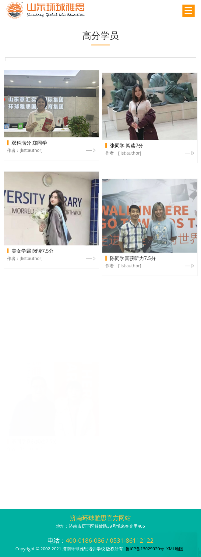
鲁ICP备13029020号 (144, 549)
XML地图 (174, 549)
